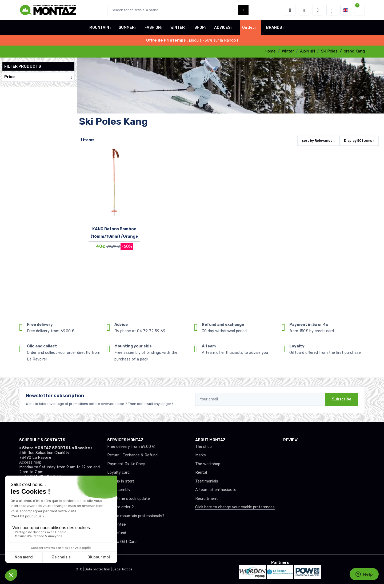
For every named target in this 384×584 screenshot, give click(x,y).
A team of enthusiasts (215, 490)
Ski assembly (118, 490)
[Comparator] (318, 10)
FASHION (153, 27)
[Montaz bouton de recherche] (243, 10)
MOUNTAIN (99, 27)
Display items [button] (358, 141)
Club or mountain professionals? (136, 516)
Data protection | (99, 569)
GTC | (80, 569)
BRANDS (274, 27)
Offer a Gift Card (122, 542)
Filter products (22, 66)
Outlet (248, 27)
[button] (290, 10)
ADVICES (222, 27)
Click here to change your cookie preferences (235, 507)
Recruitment (206, 498)
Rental (201, 472)
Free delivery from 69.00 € (131, 446)
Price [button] (38, 76)
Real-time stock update (128, 498)
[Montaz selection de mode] (331, 10)
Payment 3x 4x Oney (126, 464)
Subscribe (341, 399)
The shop (203, 446)
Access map (30, 462)
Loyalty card (118, 472)
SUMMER (127, 27)
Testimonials (206, 481)
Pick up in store (121, 481)
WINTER (177, 27)
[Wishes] (304, 10)
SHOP (199, 27)
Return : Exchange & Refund (132, 455)
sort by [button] (317, 141)
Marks (200, 455)
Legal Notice (123, 569)
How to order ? (120, 507)
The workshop (207, 464)
